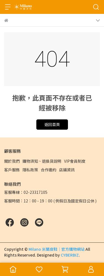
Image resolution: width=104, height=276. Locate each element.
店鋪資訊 (67, 169)
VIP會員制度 (74, 161)
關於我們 (12, 161)
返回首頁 (52, 124)
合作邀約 (48, 169)
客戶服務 (12, 169)
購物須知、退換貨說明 (41, 161)
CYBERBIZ (70, 255)
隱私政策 (30, 169)
